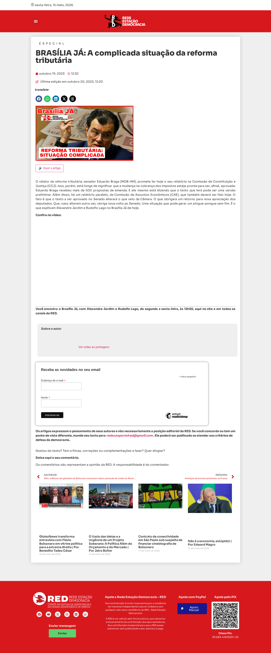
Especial (52, 43)
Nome (45, 397)
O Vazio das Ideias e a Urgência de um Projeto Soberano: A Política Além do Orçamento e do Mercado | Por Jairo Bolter (110, 544)
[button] (36, 21)
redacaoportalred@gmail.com (129, 435)
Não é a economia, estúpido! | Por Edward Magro (210, 543)
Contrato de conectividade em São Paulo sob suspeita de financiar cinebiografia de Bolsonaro (160, 542)
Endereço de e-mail (53, 380)
